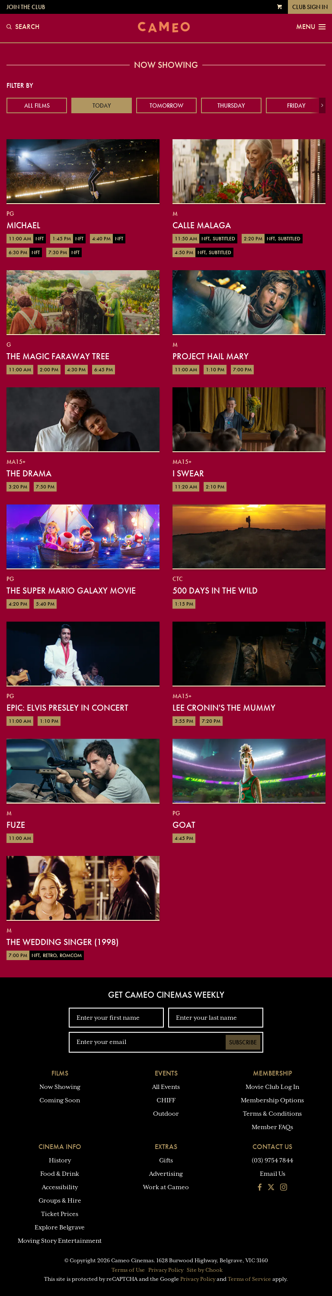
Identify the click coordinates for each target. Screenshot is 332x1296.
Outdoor (166, 1113)
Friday (296, 105)
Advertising (166, 1173)
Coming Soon (59, 1100)
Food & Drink (59, 1173)
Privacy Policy (165, 1270)
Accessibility (60, 1187)
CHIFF (166, 1100)
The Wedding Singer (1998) (62, 942)
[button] (322, 105)
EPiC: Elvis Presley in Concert (67, 707)
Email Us (272, 1173)
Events (166, 1073)
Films (59, 1073)
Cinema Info (59, 1146)
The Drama (28, 473)
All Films (37, 105)
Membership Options (272, 1100)
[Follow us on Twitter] (271, 1187)
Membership (272, 1073)
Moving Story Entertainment (60, 1240)
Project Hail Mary (210, 356)
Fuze (15, 824)
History (60, 1160)
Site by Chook (205, 1270)
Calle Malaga (201, 225)
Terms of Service (249, 1279)
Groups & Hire (59, 1200)
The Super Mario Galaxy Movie (71, 590)
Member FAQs (272, 1127)
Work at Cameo (166, 1187)
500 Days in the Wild (215, 590)
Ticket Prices (59, 1213)
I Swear (188, 473)
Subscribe (243, 1042)
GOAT (183, 824)
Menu (311, 26)
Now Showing (59, 1086)
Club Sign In (310, 7)
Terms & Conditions (272, 1113)
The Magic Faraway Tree (57, 356)
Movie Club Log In (272, 1086)
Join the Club (25, 7)
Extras (166, 1146)
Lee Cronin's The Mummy (223, 707)
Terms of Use (128, 1270)
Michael (23, 225)
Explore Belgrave (60, 1227)
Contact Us (272, 1146)
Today (102, 105)
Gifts (166, 1160)
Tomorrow (166, 105)
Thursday (231, 105)
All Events (166, 1086)
